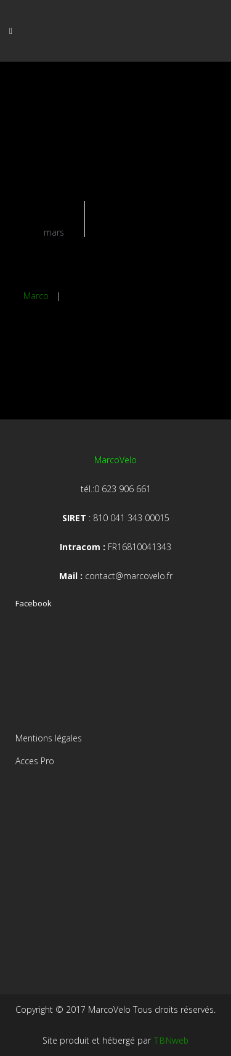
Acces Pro (34, 761)
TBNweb (170, 1040)
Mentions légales (48, 738)
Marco (36, 296)
